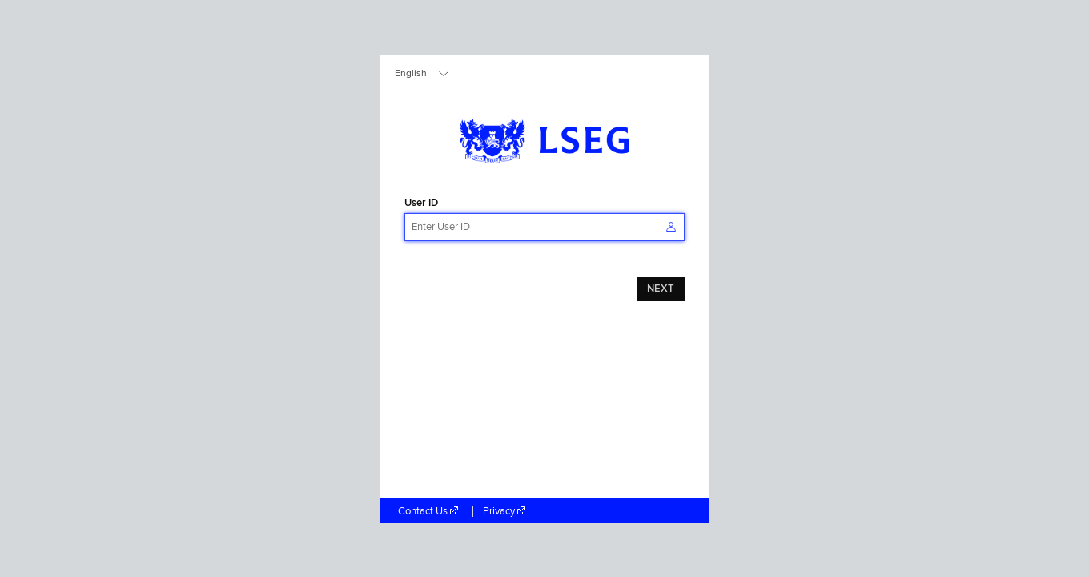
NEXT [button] (660, 289)
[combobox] (422, 73)
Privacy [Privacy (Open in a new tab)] (505, 511)
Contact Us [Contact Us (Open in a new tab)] (430, 511)
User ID (421, 203)
